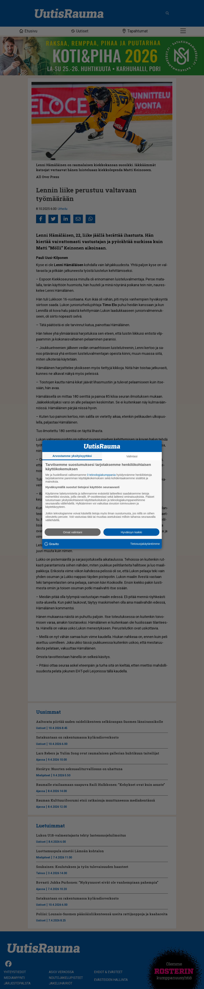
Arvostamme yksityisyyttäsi (72, 456)
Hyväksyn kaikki (131, 532)
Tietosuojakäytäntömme (145, 543)
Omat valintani (72, 532)
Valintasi (131, 456)
